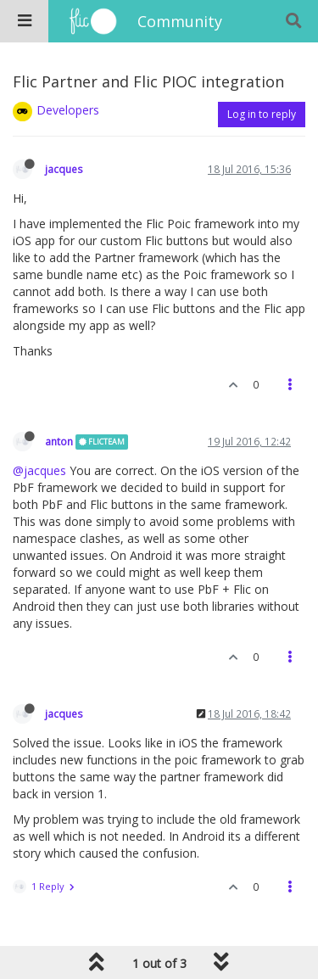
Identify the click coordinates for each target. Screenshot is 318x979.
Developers (67, 110)
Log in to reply (261, 114)
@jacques (39, 470)
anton (59, 441)
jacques (64, 169)
